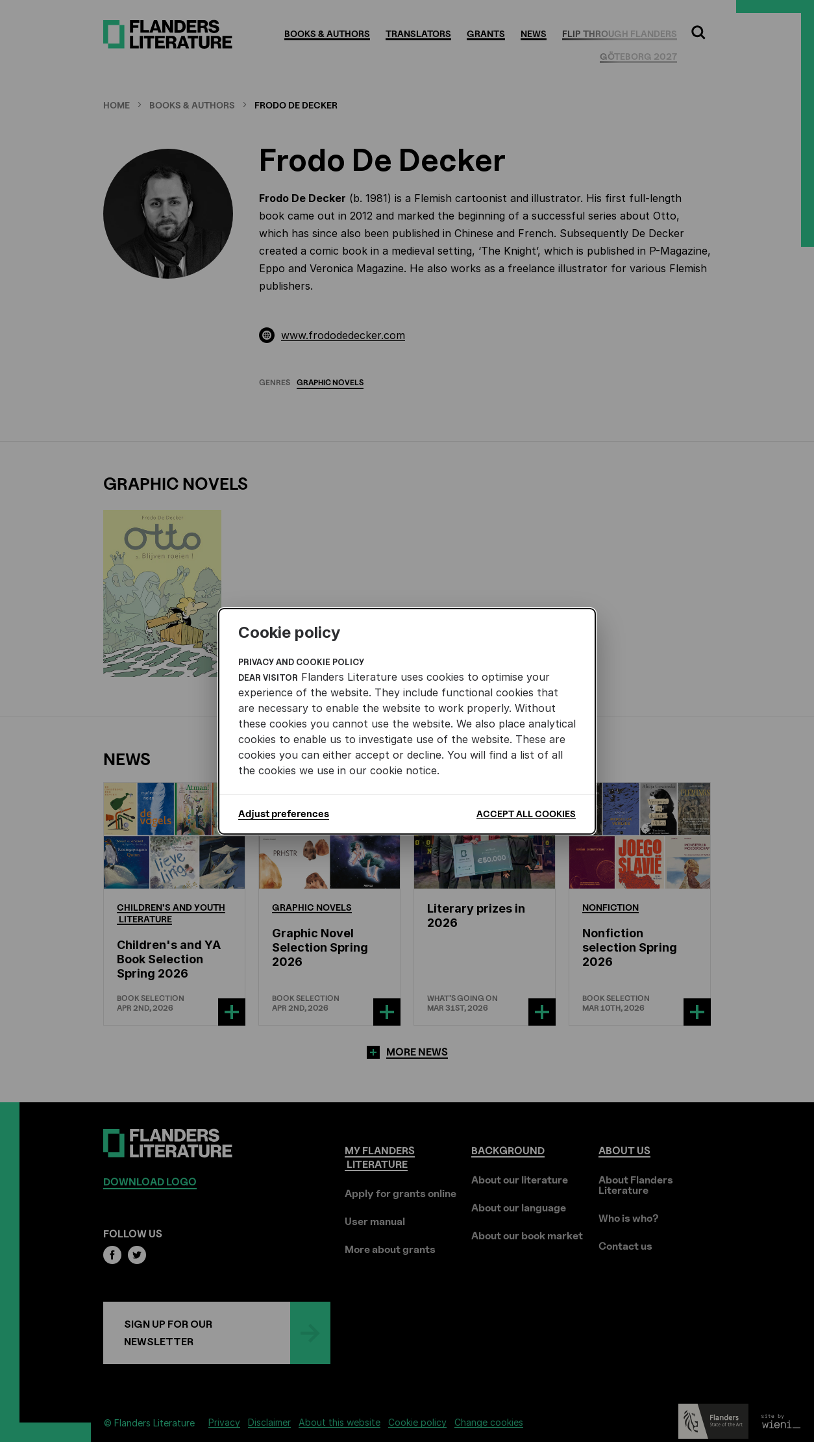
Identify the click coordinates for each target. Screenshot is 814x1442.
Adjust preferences (283, 814)
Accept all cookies (526, 813)
